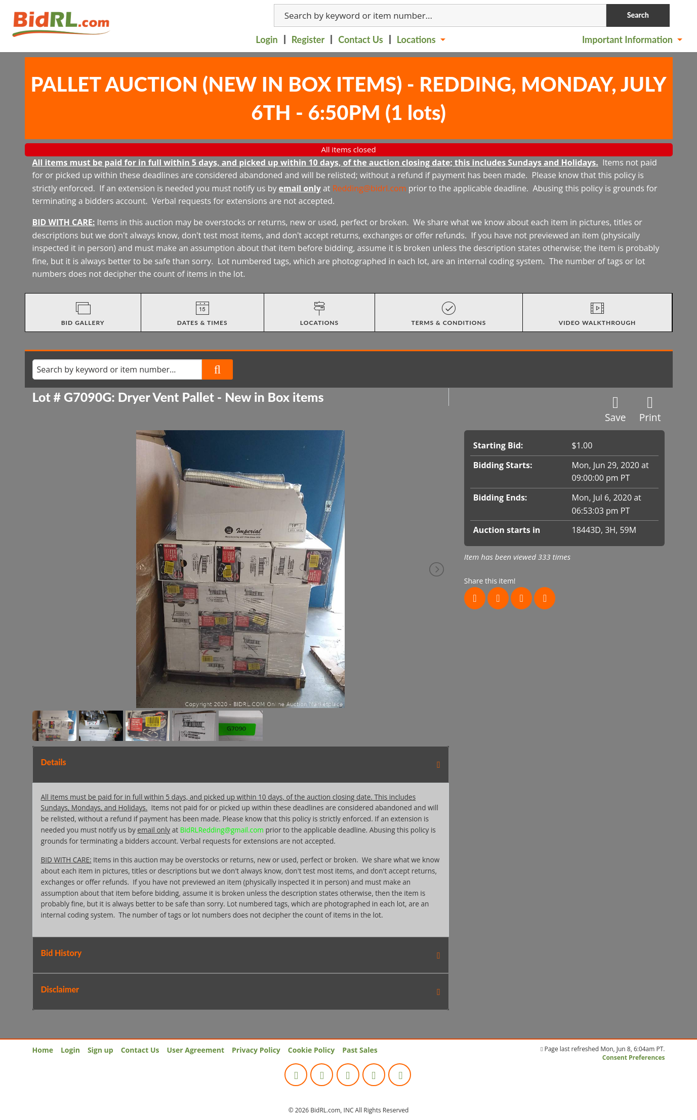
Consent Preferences (633, 1057)
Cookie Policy (311, 1050)
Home (42, 1050)
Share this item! (490, 581)
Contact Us (360, 39)
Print (650, 409)
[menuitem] (267, 39)
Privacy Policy (256, 1050)
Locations (416, 39)
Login (266, 39)
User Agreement (195, 1050)
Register (308, 39)
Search (638, 15)
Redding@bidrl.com (369, 188)
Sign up (100, 1050)
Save (615, 409)
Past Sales (360, 1050)
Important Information (627, 39)
